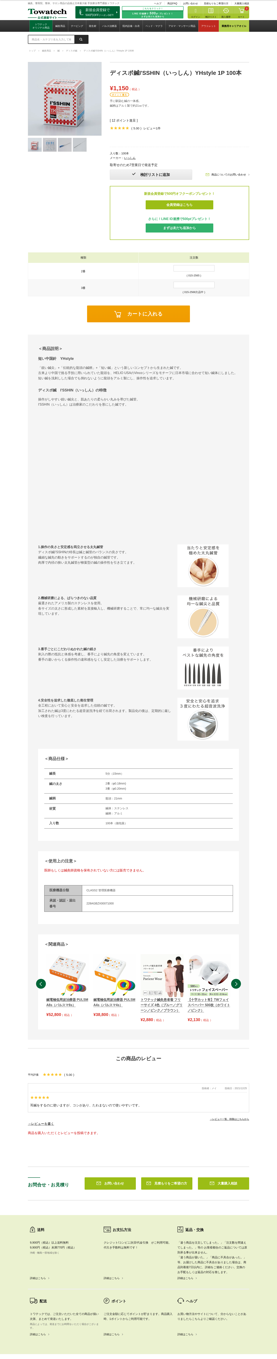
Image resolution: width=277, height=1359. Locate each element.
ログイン (195, 17)
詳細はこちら (38, 1219)
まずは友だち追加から (179, 228)
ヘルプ (157, 3)
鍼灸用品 (60, 26)
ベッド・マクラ (154, 26)
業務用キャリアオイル (234, 26)
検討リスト (211, 17)
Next (236, 984)
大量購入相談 (241, 3)
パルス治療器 (109, 26)
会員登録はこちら (179, 204)
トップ (32, 50)
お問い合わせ (190, 3)
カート (241, 17)
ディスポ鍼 (71, 50)
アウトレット (208, 26)
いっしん (130, 158)
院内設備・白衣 (131, 26)
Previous (41, 984)
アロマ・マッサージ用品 (181, 26)
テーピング (77, 26)
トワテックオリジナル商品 (41, 26)
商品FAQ (172, 3)
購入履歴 (225, 17)
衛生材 (92, 26)
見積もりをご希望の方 (216, 3)
